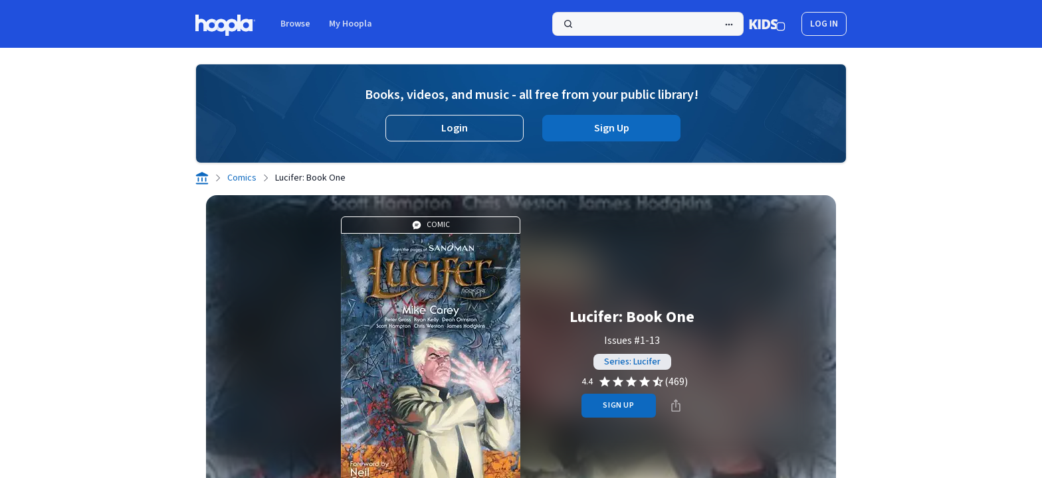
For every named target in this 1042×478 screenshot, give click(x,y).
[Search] (648, 24)
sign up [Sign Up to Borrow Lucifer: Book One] (618, 405)
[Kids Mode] (767, 24)
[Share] (675, 405)
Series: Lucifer (632, 361)
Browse (295, 24)
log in (824, 24)
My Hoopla (350, 24)
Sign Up (611, 128)
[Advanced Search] (729, 24)
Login (454, 128)
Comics (242, 178)
